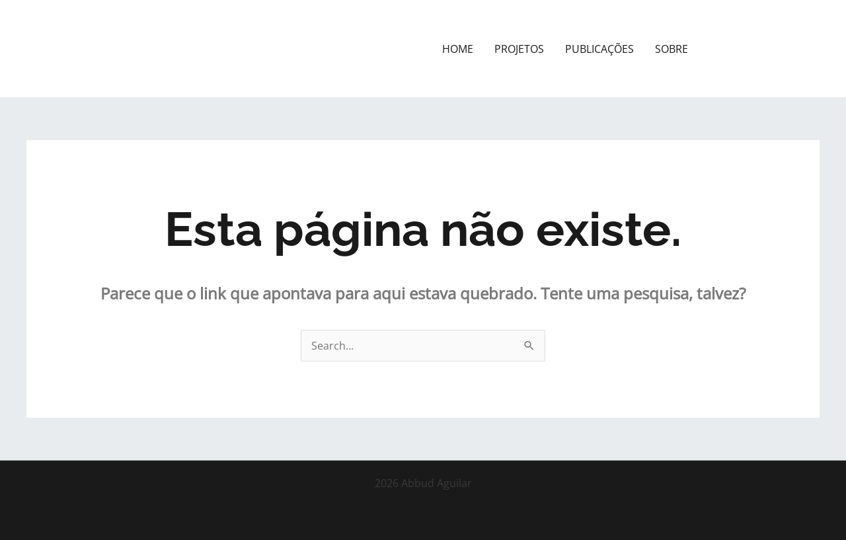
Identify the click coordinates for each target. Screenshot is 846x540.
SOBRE (671, 49)
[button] (766, 49)
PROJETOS (519, 49)
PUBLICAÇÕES (599, 49)
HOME (457, 49)
